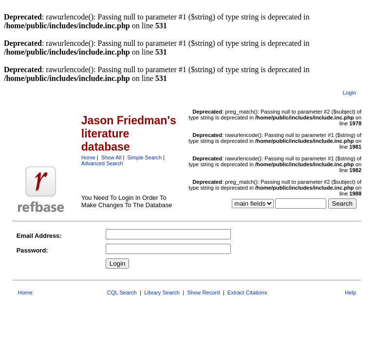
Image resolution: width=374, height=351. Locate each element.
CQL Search (122, 292)
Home (88, 157)
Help (350, 292)
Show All (111, 157)
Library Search (162, 292)
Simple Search (144, 157)
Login (349, 93)
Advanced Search (102, 163)
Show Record (203, 292)
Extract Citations (247, 292)
